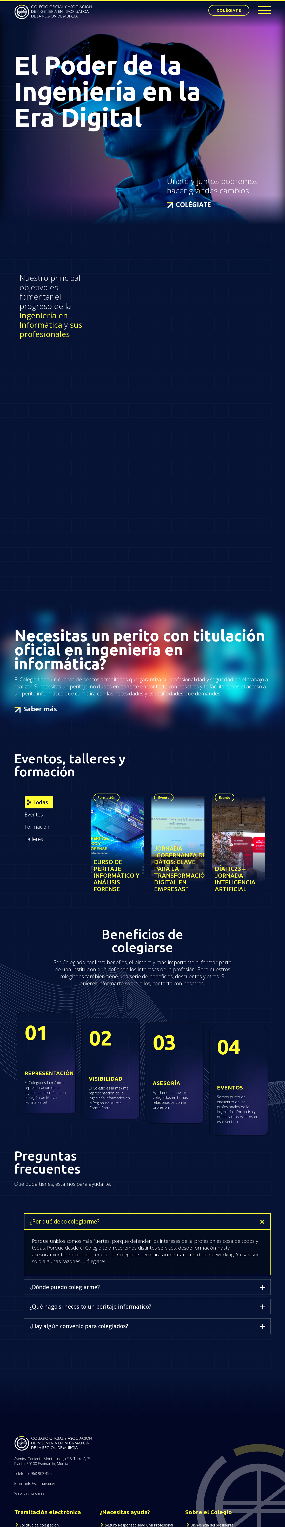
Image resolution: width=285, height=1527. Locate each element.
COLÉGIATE (229, 10)
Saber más (40, 709)
